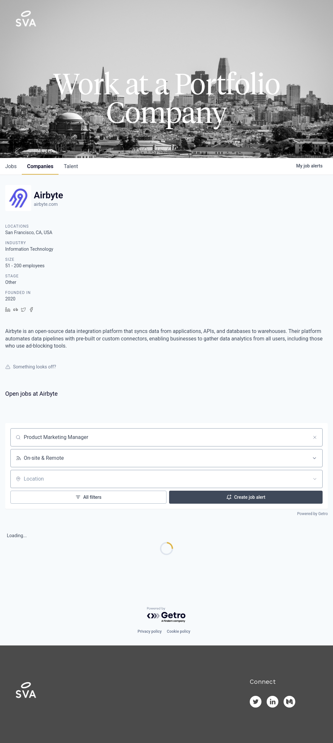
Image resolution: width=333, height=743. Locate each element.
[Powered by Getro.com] (166, 615)
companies (40, 166)
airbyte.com (46, 204)
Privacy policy (150, 631)
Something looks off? (30, 366)
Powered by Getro (312, 513)
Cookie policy (178, 631)
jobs (11, 166)
